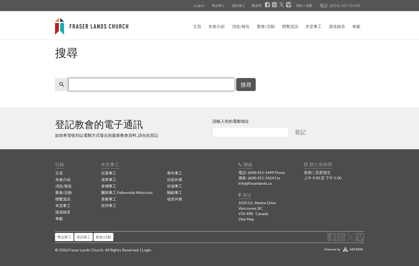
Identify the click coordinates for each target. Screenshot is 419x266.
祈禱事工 (174, 186)
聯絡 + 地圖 (304, 6)
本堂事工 (313, 26)
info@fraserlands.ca (255, 183)
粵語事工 (218, 6)
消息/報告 (241, 26)
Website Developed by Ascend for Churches (327, 248)
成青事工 (108, 179)
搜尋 (257, 6)
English (199, 6)
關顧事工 (174, 192)
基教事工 (108, 199)
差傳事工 (108, 186)
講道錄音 (337, 26)
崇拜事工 (108, 205)
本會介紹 (216, 26)
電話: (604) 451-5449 (339, 5)
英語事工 (83, 237)
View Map (246, 219)
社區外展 (174, 179)
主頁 (197, 26)
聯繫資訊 (290, 26)
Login (146, 250)
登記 (300, 132)
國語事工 (238, 6)
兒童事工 (108, 173)
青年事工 (174, 173)
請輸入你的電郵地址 (230, 121)
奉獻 (356, 26)
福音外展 (174, 199)
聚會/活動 (266, 26)
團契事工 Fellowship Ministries (127, 192)
